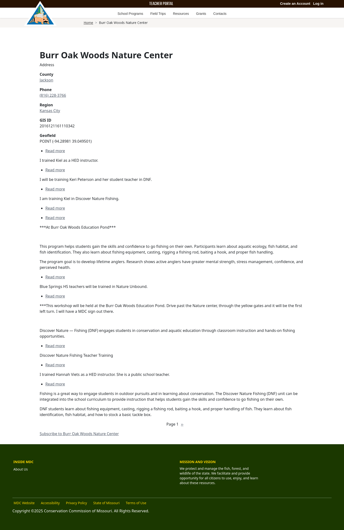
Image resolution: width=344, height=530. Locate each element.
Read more (55, 150)
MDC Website (24, 503)
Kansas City (50, 110)
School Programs (130, 14)
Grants (201, 14)
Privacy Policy (76, 503)
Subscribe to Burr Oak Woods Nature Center (79, 433)
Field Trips (158, 14)
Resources (181, 14)
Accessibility (50, 503)
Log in (318, 3)
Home (88, 22)
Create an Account (295, 3)
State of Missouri (106, 503)
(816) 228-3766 (53, 95)
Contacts (219, 14)
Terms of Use (136, 503)
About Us (20, 469)
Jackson (46, 80)
